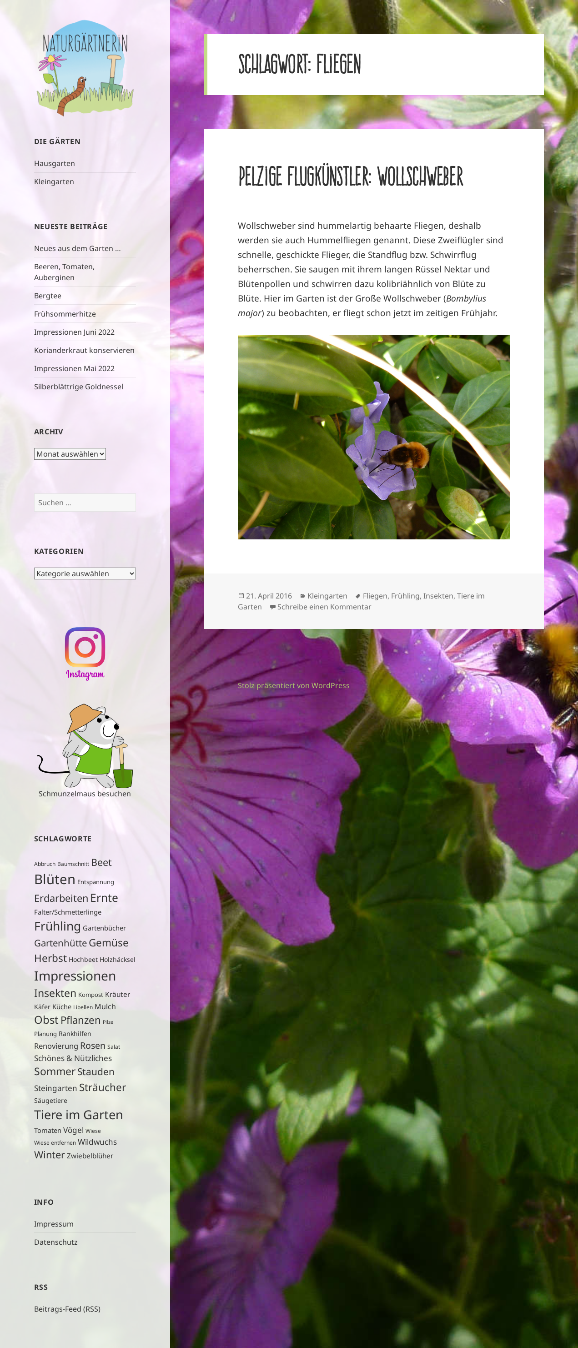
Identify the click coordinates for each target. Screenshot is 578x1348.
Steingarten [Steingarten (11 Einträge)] (55, 1088)
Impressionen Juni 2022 (74, 332)
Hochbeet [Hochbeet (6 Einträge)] (83, 959)
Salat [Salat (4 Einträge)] (113, 1047)
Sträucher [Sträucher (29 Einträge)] (102, 1087)
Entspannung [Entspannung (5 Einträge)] (95, 882)
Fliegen (375, 596)
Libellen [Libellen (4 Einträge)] (83, 1007)
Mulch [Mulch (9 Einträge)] (105, 1006)
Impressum (54, 1224)
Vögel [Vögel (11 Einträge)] (73, 1130)
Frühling (405, 596)
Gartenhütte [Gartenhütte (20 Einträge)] (60, 942)
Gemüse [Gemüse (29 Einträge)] (109, 943)
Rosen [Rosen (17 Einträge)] (93, 1045)
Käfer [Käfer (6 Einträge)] (42, 1006)
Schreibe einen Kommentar (324, 607)
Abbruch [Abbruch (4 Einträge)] (44, 864)
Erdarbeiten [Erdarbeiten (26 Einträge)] (61, 898)
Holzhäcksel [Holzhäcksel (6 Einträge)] (118, 959)
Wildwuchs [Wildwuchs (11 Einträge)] (97, 1142)
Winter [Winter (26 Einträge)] (49, 1154)
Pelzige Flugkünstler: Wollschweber (350, 176)
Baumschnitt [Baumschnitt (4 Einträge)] (73, 864)
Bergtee (47, 296)
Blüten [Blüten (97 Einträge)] (54, 879)
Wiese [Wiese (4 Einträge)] (93, 1131)
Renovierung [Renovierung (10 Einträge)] (56, 1046)
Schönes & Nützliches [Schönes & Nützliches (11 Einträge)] (73, 1058)
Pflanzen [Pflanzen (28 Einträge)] (80, 1020)
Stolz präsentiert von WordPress (294, 685)
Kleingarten (54, 181)
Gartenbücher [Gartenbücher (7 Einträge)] (104, 927)
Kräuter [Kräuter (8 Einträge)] (117, 994)
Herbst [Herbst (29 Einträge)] (50, 958)
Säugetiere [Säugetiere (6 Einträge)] (50, 1100)
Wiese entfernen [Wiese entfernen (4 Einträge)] (55, 1143)
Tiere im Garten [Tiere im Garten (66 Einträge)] (78, 1114)
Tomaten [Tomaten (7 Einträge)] (47, 1130)
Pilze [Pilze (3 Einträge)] (108, 1022)
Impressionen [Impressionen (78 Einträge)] (75, 975)
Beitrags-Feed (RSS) (67, 1309)
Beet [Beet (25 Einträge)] (101, 862)
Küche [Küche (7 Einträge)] (61, 1006)
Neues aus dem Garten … (77, 248)
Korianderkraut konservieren (84, 350)
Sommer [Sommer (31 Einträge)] (54, 1071)
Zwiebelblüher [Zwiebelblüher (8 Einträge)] (90, 1156)
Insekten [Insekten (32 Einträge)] (55, 993)
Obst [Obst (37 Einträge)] (46, 1019)
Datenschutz (56, 1242)
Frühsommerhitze (65, 314)
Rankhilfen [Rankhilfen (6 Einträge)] (75, 1033)
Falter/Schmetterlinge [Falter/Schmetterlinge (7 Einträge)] (67, 911)
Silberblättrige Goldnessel (78, 387)
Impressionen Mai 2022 (74, 368)
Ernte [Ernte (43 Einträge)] (104, 897)
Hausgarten (54, 163)
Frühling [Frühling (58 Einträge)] (57, 926)
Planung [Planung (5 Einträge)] (45, 1034)
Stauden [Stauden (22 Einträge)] (96, 1071)
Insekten (438, 596)
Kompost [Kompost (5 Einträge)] (90, 995)
